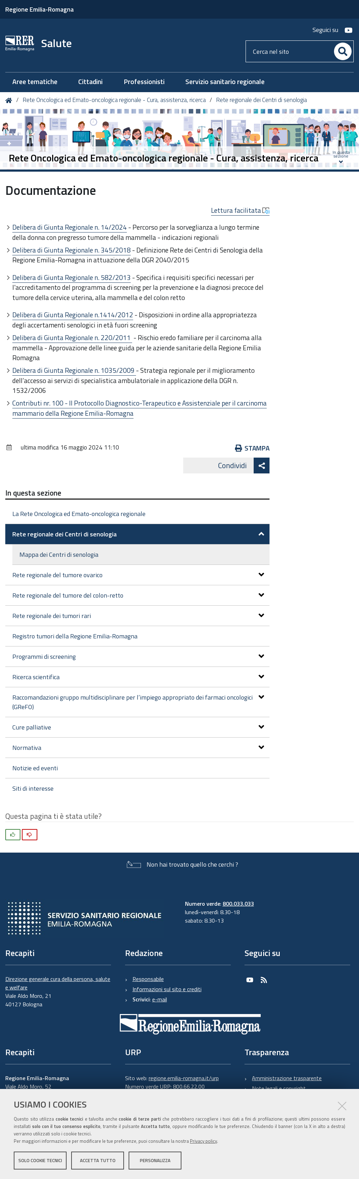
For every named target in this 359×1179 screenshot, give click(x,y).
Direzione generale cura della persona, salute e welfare (57, 983)
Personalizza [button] (155, 1160)
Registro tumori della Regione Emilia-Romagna (74, 636)
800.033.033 (238, 903)
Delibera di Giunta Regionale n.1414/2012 (72, 315)
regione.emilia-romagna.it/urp (184, 1078)
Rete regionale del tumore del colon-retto (138, 595)
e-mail (159, 999)
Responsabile (148, 979)
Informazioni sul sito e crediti (167, 989)
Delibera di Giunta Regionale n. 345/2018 (71, 250)
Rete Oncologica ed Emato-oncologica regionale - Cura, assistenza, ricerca (114, 99)
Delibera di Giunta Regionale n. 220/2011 (72, 337)
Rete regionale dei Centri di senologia (261, 99)
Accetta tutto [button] (98, 1160)
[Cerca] (343, 51)
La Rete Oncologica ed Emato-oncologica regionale (79, 513)
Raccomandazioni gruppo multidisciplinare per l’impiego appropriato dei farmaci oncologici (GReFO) (138, 702)
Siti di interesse (33, 788)
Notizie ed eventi (35, 768)
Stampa (252, 448)
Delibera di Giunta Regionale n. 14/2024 (69, 227)
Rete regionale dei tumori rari (138, 615)
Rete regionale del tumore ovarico (138, 575)
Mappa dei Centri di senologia (58, 554)
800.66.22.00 (189, 1086)
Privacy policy (203, 1141)
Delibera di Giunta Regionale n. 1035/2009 (74, 370)
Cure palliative (138, 727)
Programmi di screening (138, 656)
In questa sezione (33, 492)
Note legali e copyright (279, 1088)
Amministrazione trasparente (287, 1078)
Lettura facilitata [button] (240, 210)
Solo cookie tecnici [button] (40, 1160)
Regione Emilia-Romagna (39, 9)
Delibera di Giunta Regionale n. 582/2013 (71, 277)
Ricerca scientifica (138, 677)
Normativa (138, 747)
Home (10, 100)
